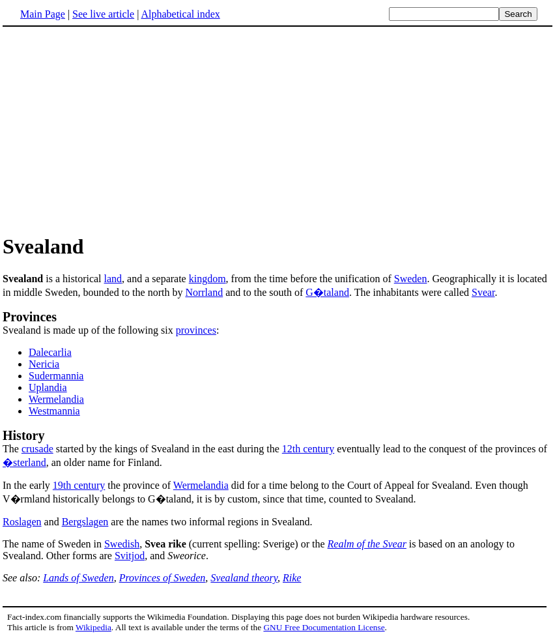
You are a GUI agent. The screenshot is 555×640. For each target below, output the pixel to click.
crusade (37, 448)
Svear (483, 292)
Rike (292, 577)
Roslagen (22, 521)
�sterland (24, 462)
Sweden (410, 278)
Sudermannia (56, 375)
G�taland (327, 292)
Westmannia (54, 410)
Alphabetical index (180, 14)
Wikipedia (93, 627)
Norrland (204, 292)
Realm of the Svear (367, 543)
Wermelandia (56, 399)
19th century (79, 485)
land (113, 278)
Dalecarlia (50, 352)
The (277, 441)
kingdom (207, 278)
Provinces (30, 317)
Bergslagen (85, 521)
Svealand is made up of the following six (89, 330)
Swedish (121, 543)
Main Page (42, 14)
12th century (308, 448)
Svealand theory (244, 577)
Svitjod (130, 555)
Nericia (44, 364)
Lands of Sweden (78, 577)
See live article (103, 14)
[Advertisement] (112, 129)
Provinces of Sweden (162, 577)
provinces (196, 330)
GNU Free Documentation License (323, 627)
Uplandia (48, 387)
